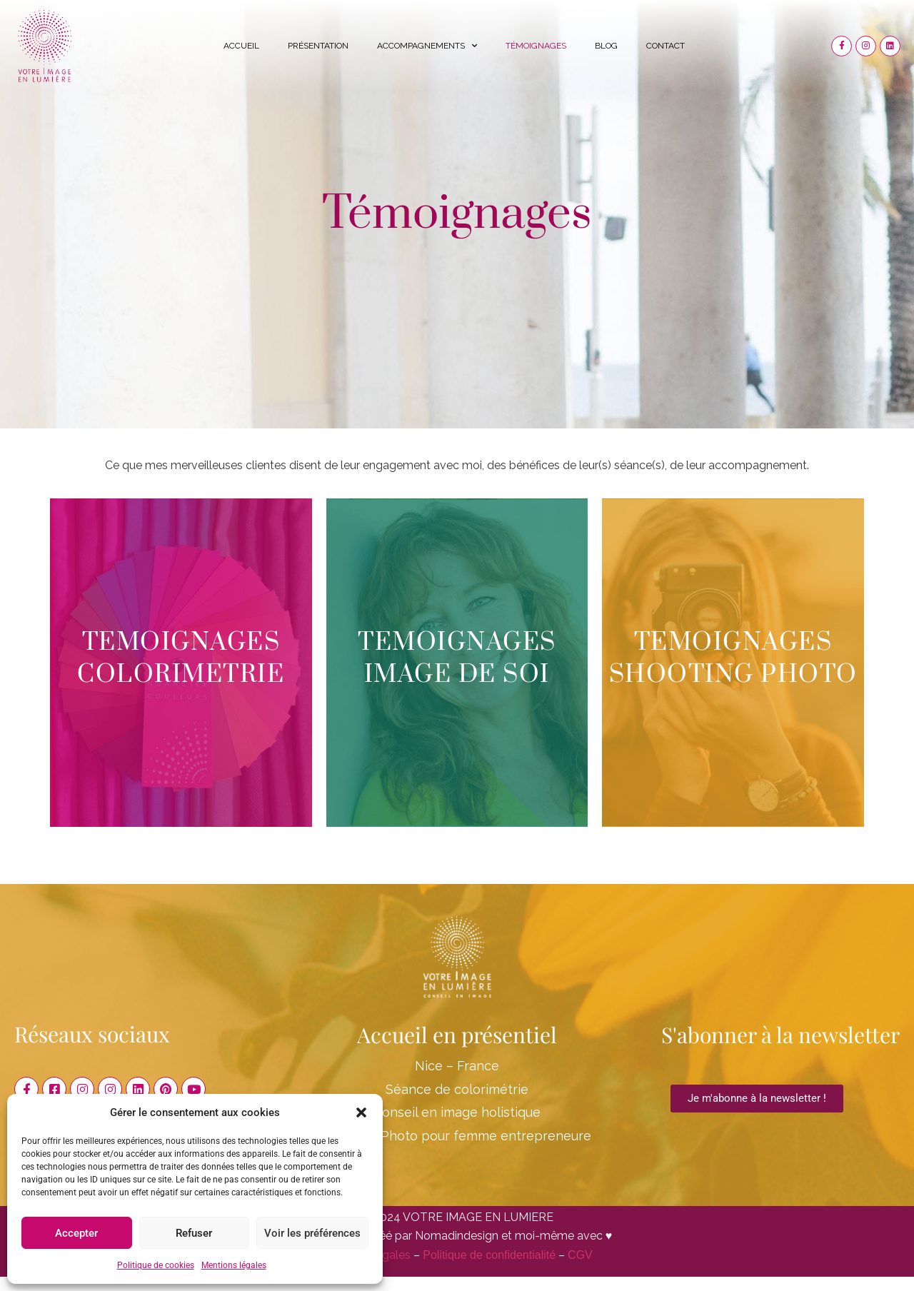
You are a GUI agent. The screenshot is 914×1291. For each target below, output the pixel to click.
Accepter (76, 1233)
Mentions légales (233, 1265)
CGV (580, 1255)
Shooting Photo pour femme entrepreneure (456, 1135)
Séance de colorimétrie (457, 1089)
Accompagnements (427, 46)
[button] (361, 1112)
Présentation (318, 46)
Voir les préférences (312, 1233)
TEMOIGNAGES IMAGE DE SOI (457, 658)
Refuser (194, 1233)
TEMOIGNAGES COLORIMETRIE (180, 658)
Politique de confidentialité (489, 1255)
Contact (665, 46)
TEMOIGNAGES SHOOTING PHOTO (733, 658)
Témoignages (536, 46)
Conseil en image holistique (457, 1112)
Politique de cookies (155, 1265)
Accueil (241, 46)
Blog (606, 46)
